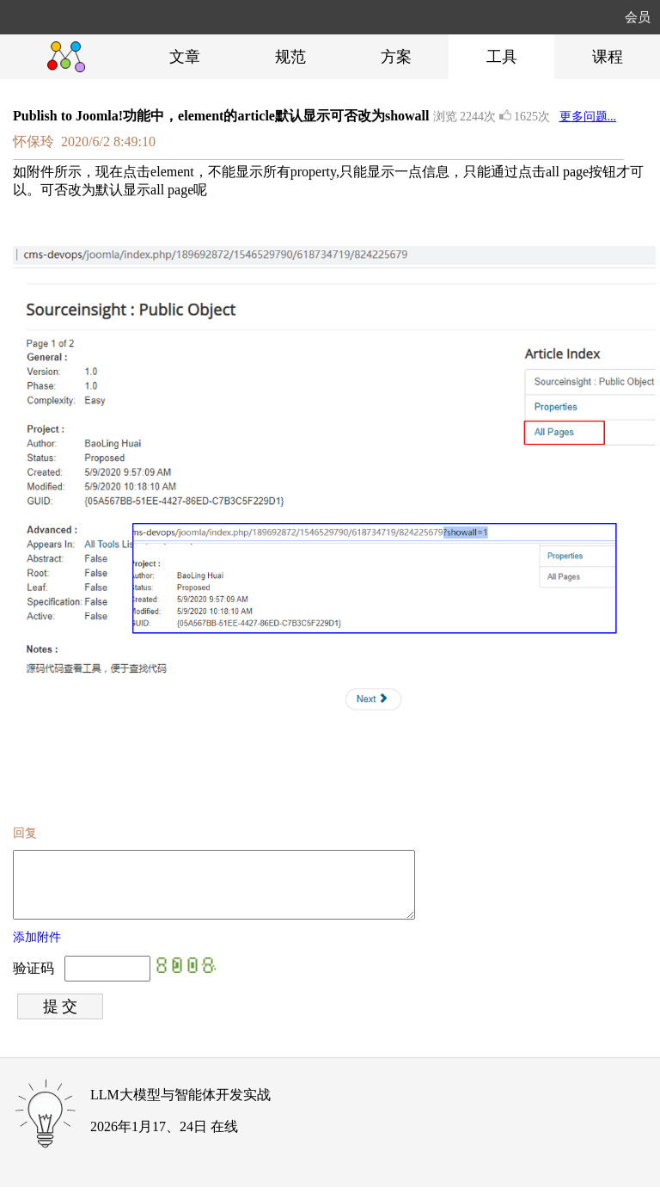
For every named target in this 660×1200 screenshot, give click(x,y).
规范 (290, 56)
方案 (396, 56)
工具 (501, 56)
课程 (607, 56)
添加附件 (37, 950)
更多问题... (588, 116)
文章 (184, 56)
